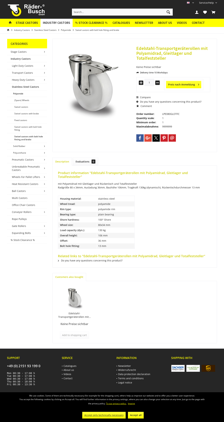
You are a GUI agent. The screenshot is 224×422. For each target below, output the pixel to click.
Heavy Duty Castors (23, 79)
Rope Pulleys (19, 219)
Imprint (131, 403)
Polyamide (18, 93)
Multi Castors (19, 198)
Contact (198, 23)
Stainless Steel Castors (25, 86)
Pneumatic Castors (23, 159)
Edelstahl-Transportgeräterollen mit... (74, 315)
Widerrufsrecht (127, 370)
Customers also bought (69, 277)
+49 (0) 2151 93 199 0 (23, 366)
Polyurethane (19, 152)
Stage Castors (19, 51)
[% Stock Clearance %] (91, 23)
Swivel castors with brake (26, 113)
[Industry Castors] (56, 23)
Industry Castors (21, 58)
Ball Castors (19, 191)
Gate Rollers (19, 226)
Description (62, 161)
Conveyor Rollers (21, 212)
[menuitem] (207, 3)
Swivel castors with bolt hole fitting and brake (28, 138)
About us (165, 23)
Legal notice (125, 382)
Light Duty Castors (22, 65)
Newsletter (144, 23)
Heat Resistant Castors (25, 184)
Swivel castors (21, 106)
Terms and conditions (131, 378)
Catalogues (121, 23)
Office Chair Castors (23, 205)
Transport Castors (22, 72)
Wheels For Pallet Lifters (26, 177)
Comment (144, 106)
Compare (143, 97)
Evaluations (85, 162)
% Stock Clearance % (23, 240)
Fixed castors (20, 120)
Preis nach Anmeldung (183, 84)
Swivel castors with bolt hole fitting (28, 128)
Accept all (136, 415)
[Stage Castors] (26, 23)
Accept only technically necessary (104, 415)
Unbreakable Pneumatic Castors (26, 168)
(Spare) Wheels (21, 100)
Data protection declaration (134, 374)
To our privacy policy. (116, 403)
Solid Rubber (19, 146)
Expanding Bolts (21, 233)
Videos (182, 23)
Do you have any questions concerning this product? (168, 101)
